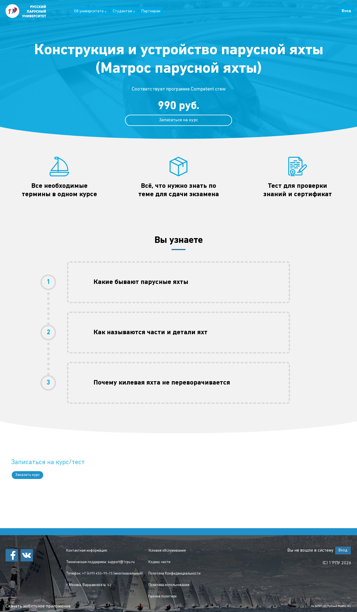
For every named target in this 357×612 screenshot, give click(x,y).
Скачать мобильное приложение (38, 606)
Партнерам (150, 11)
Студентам (124, 11)
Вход (346, 11)
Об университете (90, 11)
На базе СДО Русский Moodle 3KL (331, 606)
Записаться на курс (178, 120)
